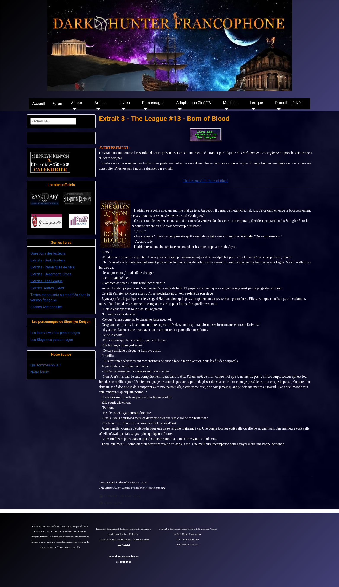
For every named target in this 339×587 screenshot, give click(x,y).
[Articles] (97, 109)
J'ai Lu (127, 544)
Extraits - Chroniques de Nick (52, 267)
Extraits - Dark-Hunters (47, 260)
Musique (230, 103)
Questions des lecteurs (48, 253)
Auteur (76, 103)
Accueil (38, 103)
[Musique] (225, 109)
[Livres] (122, 109)
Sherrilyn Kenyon (107, 539)
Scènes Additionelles (46, 307)
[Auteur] (73, 109)
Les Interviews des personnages (55, 333)
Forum (57, 103)
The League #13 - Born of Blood (205, 181)
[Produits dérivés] (278, 109)
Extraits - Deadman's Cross (50, 274)
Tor (119, 544)
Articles (100, 103)
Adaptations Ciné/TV (193, 103)
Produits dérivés (288, 103)
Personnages (153, 103)
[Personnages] (144, 109)
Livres (125, 103)
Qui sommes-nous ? (45, 365)
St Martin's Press (141, 539)
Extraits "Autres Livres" (47, 288)
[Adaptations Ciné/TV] (179, 109)
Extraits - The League (46, 281)
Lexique (256, 103)
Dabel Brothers (124, 539)
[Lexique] (252, 109)
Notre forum (39, 372)
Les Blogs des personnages (51, 340)
